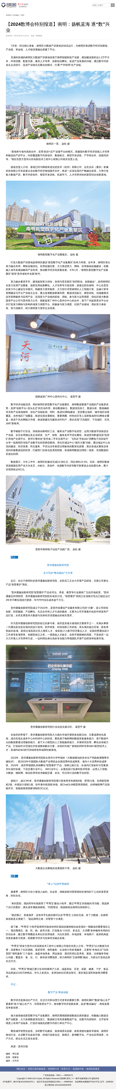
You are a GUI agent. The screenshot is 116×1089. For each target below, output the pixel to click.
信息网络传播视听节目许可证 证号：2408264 (94, 1082)
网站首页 (21, 1069)
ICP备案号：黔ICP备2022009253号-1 (19, 1082)
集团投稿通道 (92, 1069)
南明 (22, 15)
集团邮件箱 (78, 1069)
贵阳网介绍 (53, 1069)
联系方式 (66, 1069)
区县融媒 (15, 15)
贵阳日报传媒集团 (36, 1069)
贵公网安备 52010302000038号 (58, 1085)
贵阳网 (8, 15)
